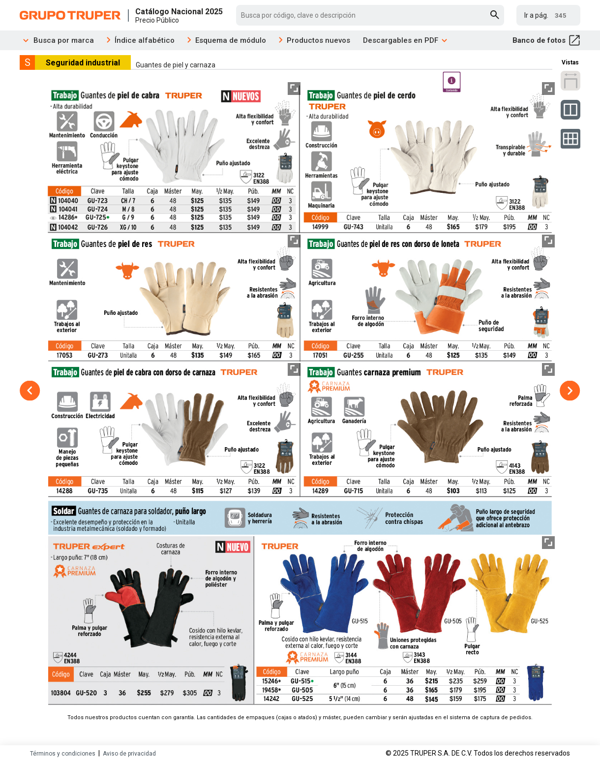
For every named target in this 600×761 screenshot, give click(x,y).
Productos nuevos (318, 40)
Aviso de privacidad (129, 753)
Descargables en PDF (405, 40)
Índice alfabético (145, 40)
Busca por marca (57, 40)
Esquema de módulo (230, 40)
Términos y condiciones (62, 753)
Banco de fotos (546, 40)
